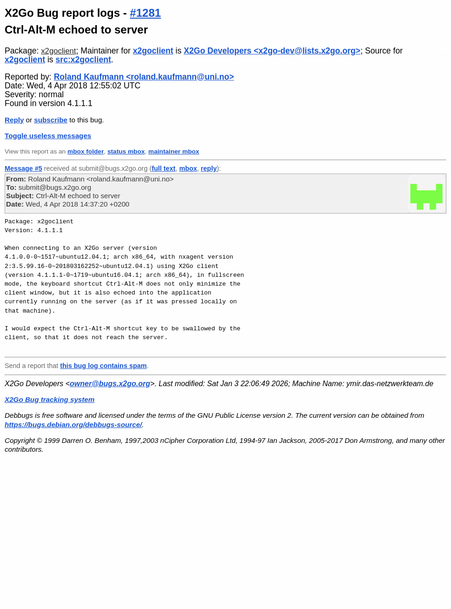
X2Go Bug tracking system (49, 399)
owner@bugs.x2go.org (110, 384)
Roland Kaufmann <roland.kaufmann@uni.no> (144, 76)
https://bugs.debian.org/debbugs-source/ (73, 424)
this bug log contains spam (103, 365)
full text (163, 168)
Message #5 (23, 168)
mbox (188, 168)
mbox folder (85, 151)
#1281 (145, 13)
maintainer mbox (173, 151)
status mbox (126, 151)
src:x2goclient (83, 59)
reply (209, 168)
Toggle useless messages (48, 136)
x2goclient (58, 51)
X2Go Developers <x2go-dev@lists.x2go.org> (272, 50)
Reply (14, 120)
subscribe (50, 120)
